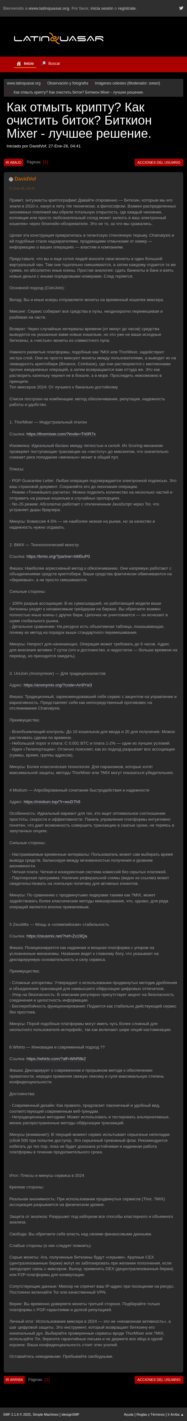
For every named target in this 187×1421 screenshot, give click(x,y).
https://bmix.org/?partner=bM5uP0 (58, 556)
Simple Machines (45, 1414)
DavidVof (25, 179)
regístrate (127, 8)
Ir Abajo (13, 162)
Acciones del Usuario (158, 162)
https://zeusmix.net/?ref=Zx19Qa (57, 936)
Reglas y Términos (150, 1414)
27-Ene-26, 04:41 (22, 188)
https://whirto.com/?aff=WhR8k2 (56, 1058)
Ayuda (128, 1414)
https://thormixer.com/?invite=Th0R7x (61, 434)
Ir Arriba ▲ (176, 1414)
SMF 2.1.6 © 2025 (17, 1414)
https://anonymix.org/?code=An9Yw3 (58, 685)
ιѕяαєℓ (154, 83)
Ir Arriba (14, 1380)
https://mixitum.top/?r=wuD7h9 (52, 801)
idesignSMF (70, 1414)
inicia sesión (102, 8)
